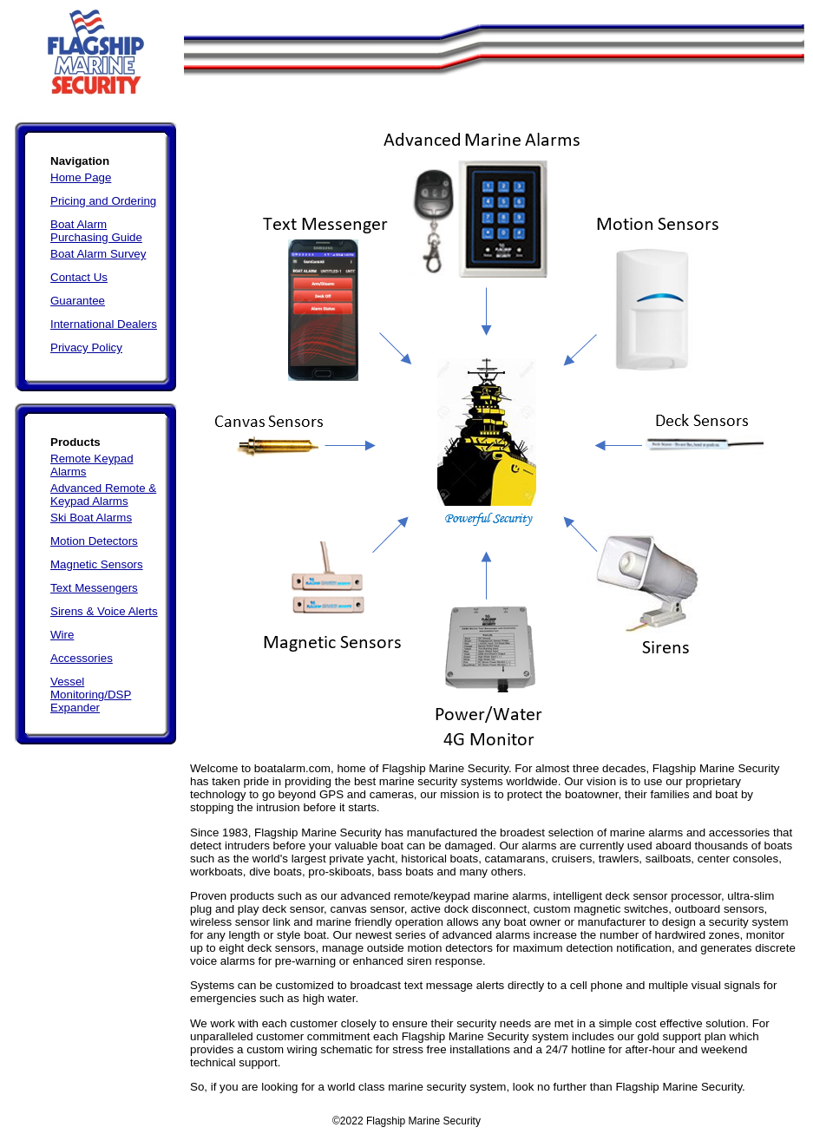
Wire (62, 634)
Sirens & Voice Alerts (104, 611)
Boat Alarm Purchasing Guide (96, 231)
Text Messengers (94, 587)
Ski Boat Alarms (91, 517)
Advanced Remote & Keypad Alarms (103, 495)
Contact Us (79, 277)
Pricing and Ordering (103, 200)
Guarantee (77, 300)
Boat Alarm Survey (98, 253)
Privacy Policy (86, 347)
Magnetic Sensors (96, 564)
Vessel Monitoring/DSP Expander (90, 694)
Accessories (81, 658)
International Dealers (103, 324)
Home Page (80, 177)
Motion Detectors (94, 540)
